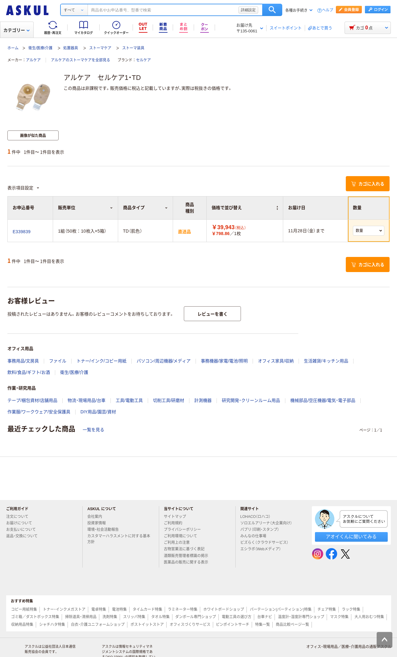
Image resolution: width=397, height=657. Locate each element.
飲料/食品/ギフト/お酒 (28, 372)
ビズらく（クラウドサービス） (266, 542)
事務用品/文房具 (23, 360)
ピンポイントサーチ (232, 624)
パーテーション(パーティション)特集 (281, 609)
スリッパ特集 (134, 617)
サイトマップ (175, 516)
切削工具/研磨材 (168, 400)
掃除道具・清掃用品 (81, 617)
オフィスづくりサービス (190, 624)
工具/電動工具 (129, 400)
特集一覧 (262, 624)
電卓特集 (98, 609)
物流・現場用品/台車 (86, 400)
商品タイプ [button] (145, 207)
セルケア (143, 60)
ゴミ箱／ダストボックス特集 (35, 617)
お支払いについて (23, 529)
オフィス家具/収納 (276, 360)
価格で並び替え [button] (245, 207)
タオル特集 (160, 617)
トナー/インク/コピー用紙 (101, 360)
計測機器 (203, 400)
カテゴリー (16, 30)
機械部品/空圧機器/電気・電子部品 (322, 400)
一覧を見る (93, 429)
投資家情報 (99, 523)
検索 (272, 10)
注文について (19, 516)
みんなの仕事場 (255, 536)
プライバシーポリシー (185, 529)
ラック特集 (351, 609)
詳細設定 (248, 10)
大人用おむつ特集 (369, 617)
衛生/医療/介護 (40, 48)
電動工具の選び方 (236, 617)
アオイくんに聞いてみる (351, 536)
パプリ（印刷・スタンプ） (262, 529)
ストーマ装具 (133, 48)
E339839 (22, 231)
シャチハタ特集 (52, 624)
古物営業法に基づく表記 (186, 549)
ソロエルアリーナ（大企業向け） (268, 523)
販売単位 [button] (85, 207)
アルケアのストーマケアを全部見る (80, 60)
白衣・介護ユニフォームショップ (98, 624)
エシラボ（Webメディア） (263, 549)
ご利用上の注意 (179, 542)
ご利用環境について (183, 536)
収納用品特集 (22, 624)
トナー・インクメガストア (64, 609)
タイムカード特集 (147, 609)
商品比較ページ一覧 (292, 624)
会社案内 (97, 516)
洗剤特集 (109, 617)
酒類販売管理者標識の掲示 (188, 556)
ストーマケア (100, 48)
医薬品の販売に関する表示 (188, 562)
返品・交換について (24, 536)
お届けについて (21, 523)
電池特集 (119, 609)
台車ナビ (264, 617)
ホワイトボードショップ (223, 609)
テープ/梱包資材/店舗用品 (32, 400)
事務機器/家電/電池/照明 (224, 360)
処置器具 (70, 48)
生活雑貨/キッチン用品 (326, 360)
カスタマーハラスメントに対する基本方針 (118, 539)
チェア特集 (326, 609)
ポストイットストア (147, 624)
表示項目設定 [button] (23, 187)
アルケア (33, 60)
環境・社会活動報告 (105, 529)
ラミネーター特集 (182, 609)
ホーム (13, 48)
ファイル (57, 360)
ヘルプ (327, 10)
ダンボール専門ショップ (195, 617)
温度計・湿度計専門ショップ (301, 617)
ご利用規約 (175, 523)
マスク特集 (339, 617)
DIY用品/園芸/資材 (98, 411)
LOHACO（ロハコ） (258, 516)
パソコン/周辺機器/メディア (164, 360)
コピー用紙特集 (24, 609)
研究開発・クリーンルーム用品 (251, 400)
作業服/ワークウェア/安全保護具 (38, 411)
